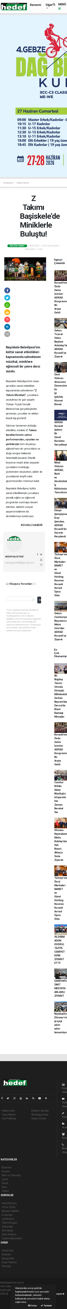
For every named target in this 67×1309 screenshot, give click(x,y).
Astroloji (6, 1266)
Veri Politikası (9, 1118)
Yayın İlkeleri (8, 1114)
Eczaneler (7, 1214)
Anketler (6, 1254)
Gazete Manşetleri (12, 1238)
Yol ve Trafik (8, 1207)
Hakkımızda (8, 1110)
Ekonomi (35, 5)
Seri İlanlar (7, 1230)
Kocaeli (6, 1171)
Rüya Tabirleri (9, 1262)
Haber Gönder (38, 1118)
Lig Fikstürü (8, 1218)
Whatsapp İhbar (40, 1114)
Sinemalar (7, 1226)
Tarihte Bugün (9, 1222)
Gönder (40, 600)
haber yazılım (7, 1301)
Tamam (46, 1305)
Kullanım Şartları (40, 1110)
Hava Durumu (9, 1203)
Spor (4, 1187)
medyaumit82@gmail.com (19, 562)
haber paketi (7, 1297)
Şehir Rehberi (9, 1234)
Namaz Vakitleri (10, 1211)
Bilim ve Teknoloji (11, 1175)
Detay (32, 1305)
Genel (5, 1183)
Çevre (5, 1179)
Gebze (5, 1190)
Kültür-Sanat (23, 182)
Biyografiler (8, 1258)
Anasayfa (8, 182)
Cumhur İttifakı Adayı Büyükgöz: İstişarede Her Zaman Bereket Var (60, 797)
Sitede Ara (7, 1250)
